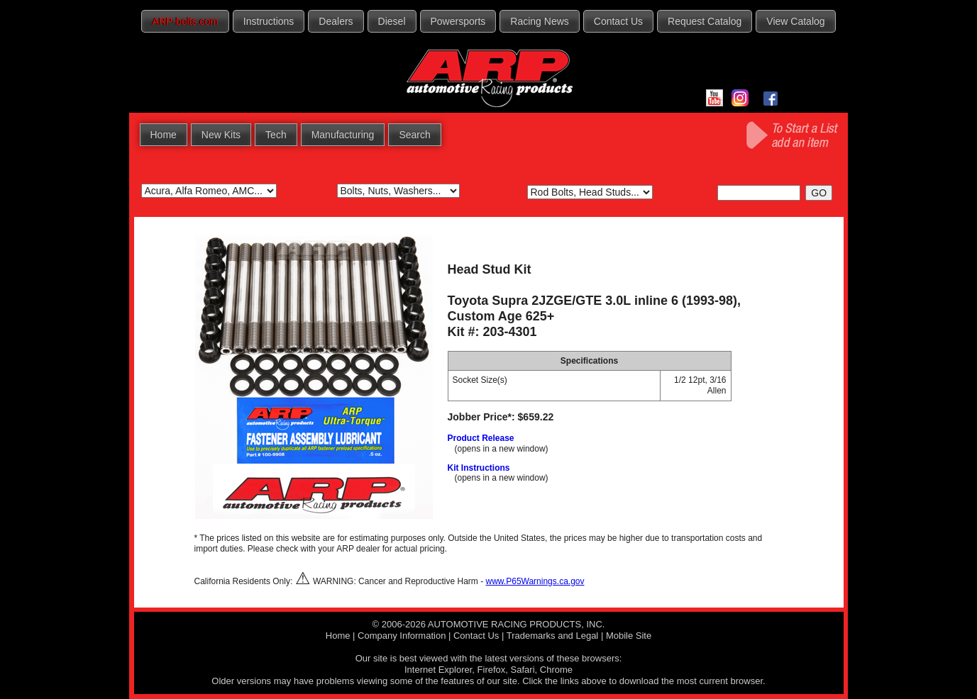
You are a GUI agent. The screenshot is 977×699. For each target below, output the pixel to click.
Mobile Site (628, 635)
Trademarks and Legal (553, 635)
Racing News (539, 21)
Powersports (458, 21)
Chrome (556, 669)
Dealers (336, 21)
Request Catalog (704, 21)
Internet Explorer (438, 669)
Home (163, 134)
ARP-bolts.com (185, 21)
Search (414, 134)
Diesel (392, 21)
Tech (276, 134)
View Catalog (795, 21)
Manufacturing (343, 134)
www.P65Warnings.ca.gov (535, 581)
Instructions (268, 21)
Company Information (402, 635)
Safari (523, 669)
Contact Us (618, 21)
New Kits (221, 134)
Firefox (492, 669)
